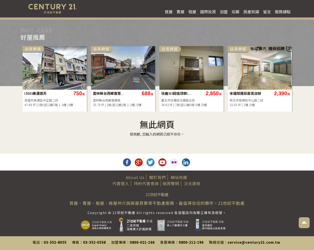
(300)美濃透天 (67, 93)
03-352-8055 (55, 242)
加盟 (224, 11)
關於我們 (157, 177)
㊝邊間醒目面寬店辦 (276, 93)
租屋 (192, 11)
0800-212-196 (191, 242)
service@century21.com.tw (254, 242)
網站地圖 (179, 177)
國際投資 (208, 11)
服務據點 (283, 11)
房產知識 (251, 11)
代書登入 (121, 183)
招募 (235, 11)
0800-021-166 (142, 242)
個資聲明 (171, 183)
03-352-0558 (94, 242)
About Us (135, 177)
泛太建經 (192, 183)
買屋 (169, 11)
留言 (267, 11)
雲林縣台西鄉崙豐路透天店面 (140, 93)
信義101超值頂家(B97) (208, 93)
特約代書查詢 (146, 183)
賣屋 (180, 11)
